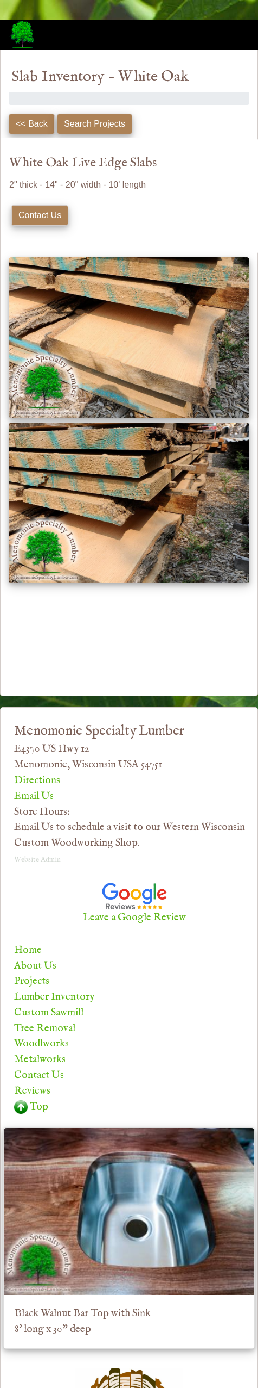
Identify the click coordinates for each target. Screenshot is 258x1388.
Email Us (34, 796)
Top (31, 1106)
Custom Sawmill (48, 1012)
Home (28, 950)
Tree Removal (44, 1028)
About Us (35, 965)
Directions (37, 780)
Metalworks (40, 1059)
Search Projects (94, 123)
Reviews (32, 1091)
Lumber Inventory (54, 996)
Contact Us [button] (39, 215)
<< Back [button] (32, 123)
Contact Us (39, 1075)
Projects (31, 981)
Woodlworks (41, 1043)
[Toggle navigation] (234, 34)
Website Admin (37, 859)
